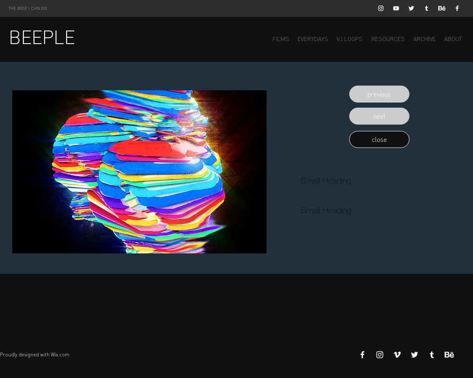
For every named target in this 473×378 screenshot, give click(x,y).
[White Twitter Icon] (411, 8)
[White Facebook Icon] (457, 8)
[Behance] (441, 8)
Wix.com (60, 355)
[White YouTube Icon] (396, 8)
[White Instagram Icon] (380, 8)
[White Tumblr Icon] (426, 8)
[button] (379, 94)
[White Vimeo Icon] (397, 354)
